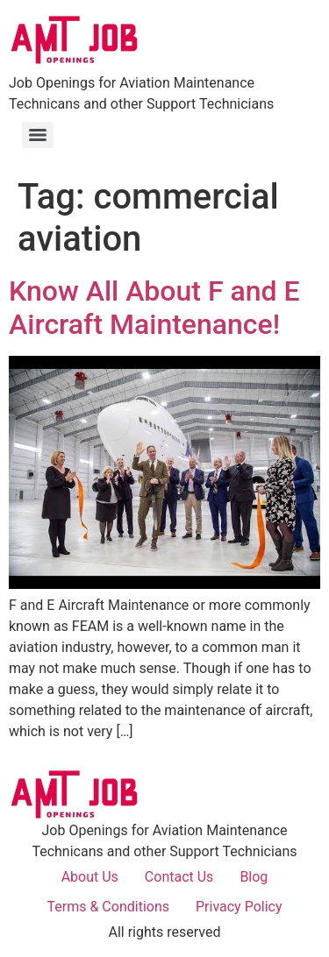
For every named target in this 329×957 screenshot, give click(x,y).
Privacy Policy (239, 906)
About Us (89, 876)
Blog (254, 876)
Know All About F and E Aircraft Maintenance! (154, 307)
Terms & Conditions (108, 906)
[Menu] (38, 135)
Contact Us (179, 876)
